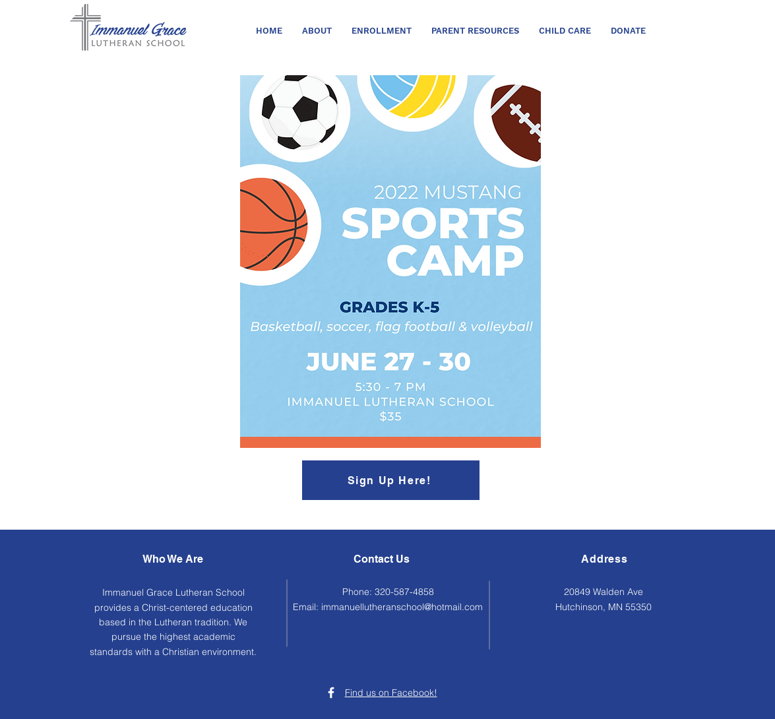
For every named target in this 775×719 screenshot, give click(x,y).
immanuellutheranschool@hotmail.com (402, 607)
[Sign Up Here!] (391, 480)
